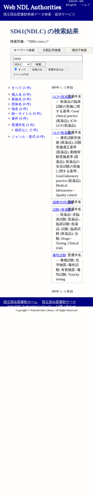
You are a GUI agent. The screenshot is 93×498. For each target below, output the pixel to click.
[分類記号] (47, 58)
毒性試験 (59, 255)
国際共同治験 (63, 202)
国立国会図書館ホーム (20, 302)
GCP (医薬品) (62, 97)
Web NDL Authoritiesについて (29, 306)
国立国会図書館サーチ (59, 302)
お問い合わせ (65, 306)
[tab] (24, 50)
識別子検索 (79, 50)
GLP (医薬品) (62, 133)
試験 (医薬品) (63, 209)
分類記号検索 (52, 50)
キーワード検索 (24, 50)
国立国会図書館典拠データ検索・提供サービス (46, 10)
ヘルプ (85, 4)
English (71, 4)
